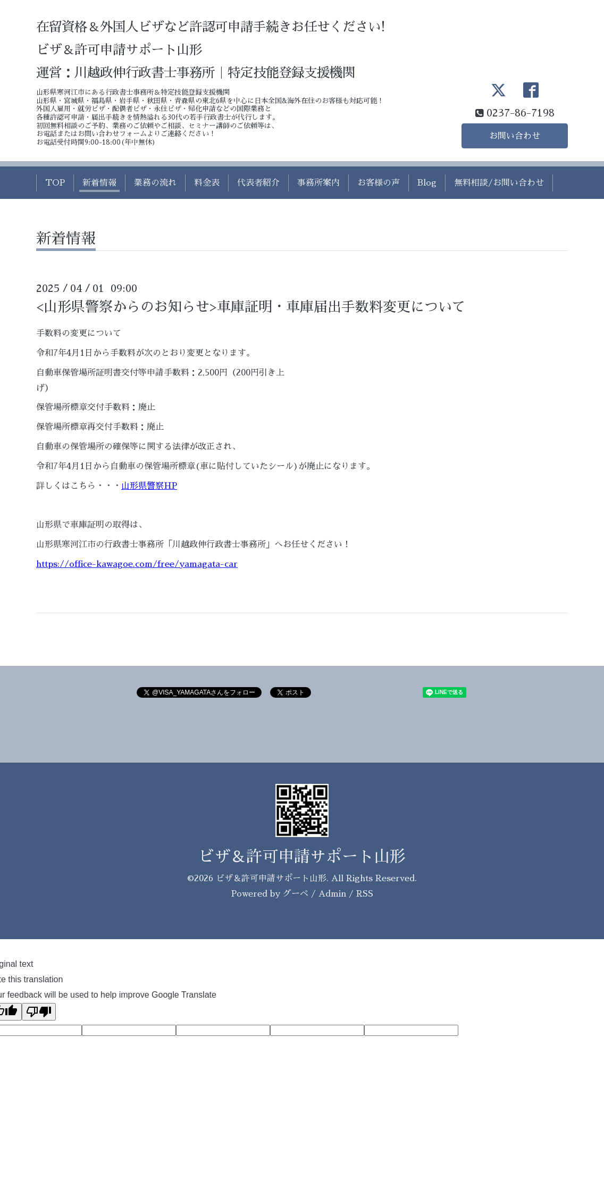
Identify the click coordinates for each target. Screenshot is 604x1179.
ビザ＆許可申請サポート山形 (302, 857)
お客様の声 (378, 183)
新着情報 (99, 183)
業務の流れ (155, 183)
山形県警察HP (149, 486)
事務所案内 (318, 183)
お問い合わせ (514, 136)
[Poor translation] (39, 1012)
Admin (332, 894)
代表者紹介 (258, 183)
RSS (364, 894)
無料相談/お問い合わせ (499, 183)
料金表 (207, 183)
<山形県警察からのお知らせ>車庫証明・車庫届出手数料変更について (251, 307)
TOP (55, 183)
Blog (427, 183)
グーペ (295, 894)
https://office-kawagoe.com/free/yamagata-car (137, 564)
